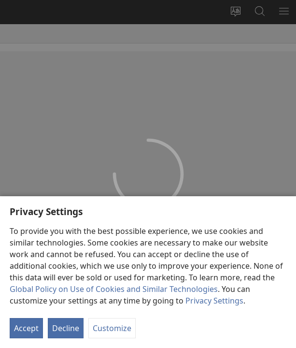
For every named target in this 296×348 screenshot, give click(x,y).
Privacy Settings (214, 300)
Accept (26, 328)
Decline (65, 328)
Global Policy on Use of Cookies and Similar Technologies (114, 289)
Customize (112, 328)
